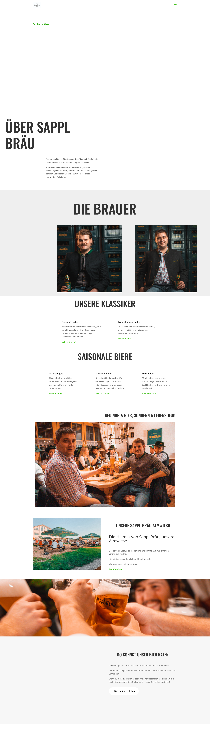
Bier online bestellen (124, 691)
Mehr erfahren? (68, 342)
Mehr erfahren (124, 338)
